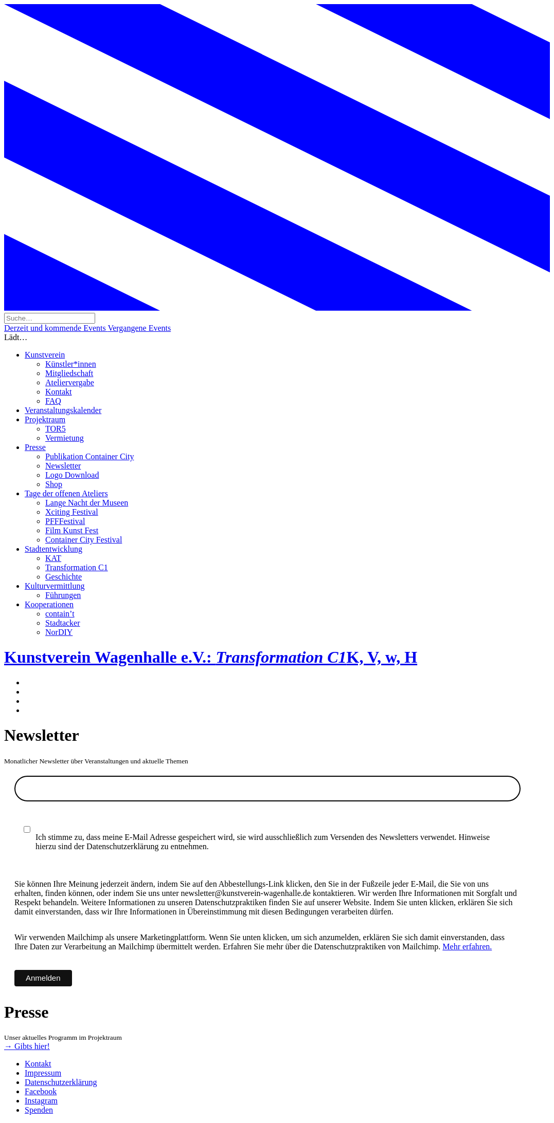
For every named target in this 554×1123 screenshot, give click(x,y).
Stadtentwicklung (53, 549)
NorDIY (59, 632)
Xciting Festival (71, 512)
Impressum (43, 1073)
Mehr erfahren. (467, 946)
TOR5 (55, 428)
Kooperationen (49, 604)
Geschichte (63, 576)
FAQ (53, 401)
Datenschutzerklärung (61, 1082)
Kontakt (58, 391)
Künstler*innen (70, 364)
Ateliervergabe (69, 382)
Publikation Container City (89, 456)
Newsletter (63, 465)
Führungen (63, 595)
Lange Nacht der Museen (86, 502)
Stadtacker (62, 623)
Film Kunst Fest (71, 530)
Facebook (41, 1091)
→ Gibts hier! (27, 1046)
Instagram (41, 1100)
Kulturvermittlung (54, 586)
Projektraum (45, 419)
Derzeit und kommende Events (56, 328)
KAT (53, 558)
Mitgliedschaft (69, 373)
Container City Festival (83, 539)
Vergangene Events (139, 328)
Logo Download (72, 475)
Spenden (39, 1110)
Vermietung (64, 438)
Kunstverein (45, 354)
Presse (35, 447)
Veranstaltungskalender (63, 410)
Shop (53, 484)
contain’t (60, 613)
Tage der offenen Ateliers (66, 493)
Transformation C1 (76, 567)
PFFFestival (65, 521)
